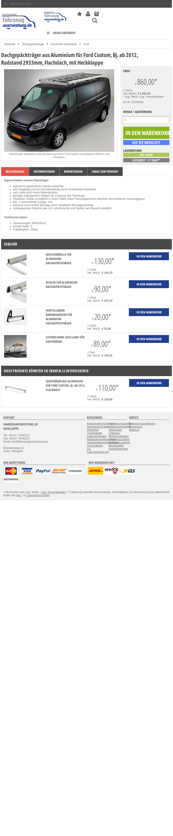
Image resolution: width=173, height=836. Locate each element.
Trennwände (94, 433)
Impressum (135, 426)
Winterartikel (116, 445)
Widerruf (134, 430)
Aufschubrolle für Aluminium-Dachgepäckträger (58, 258)
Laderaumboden (97, 436)
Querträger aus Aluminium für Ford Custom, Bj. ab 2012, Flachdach (65, 385)
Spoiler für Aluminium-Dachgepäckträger (62, 284)
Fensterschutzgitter (120, 423)
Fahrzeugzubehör (119, 439)
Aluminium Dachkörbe (63, 44)
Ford (86, 44)
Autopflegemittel (118, 448)
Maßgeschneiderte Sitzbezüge (120, 428)
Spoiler (80, 208)
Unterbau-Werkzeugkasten (119, 435)
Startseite (10, 44)
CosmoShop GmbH (38, 495)
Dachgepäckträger (33, 44)
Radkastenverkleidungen (102, 439)
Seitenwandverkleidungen (102, 442)
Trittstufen (93, 430)
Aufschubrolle (61, 208)
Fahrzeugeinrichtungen (101, 423)
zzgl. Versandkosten (151, 96)
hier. (18, 495)
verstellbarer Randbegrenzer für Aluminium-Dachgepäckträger (59, 316)
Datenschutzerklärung (142, 423)
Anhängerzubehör (119, 442)
